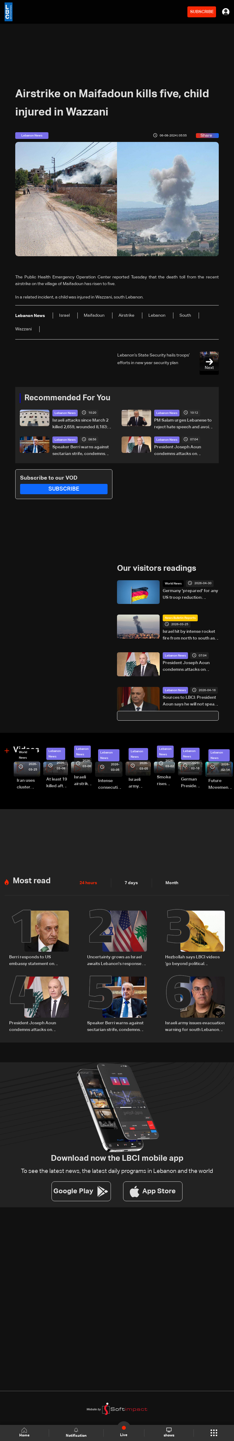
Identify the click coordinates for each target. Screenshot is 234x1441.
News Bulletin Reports (180, 617)
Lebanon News (65, 413)
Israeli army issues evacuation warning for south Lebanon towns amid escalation (195, 1027)
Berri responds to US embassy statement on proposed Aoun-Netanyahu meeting (36, 961)
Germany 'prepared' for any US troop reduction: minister (190, 595)
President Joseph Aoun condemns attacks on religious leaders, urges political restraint (177, 451)
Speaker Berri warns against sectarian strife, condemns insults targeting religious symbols (80, 451)
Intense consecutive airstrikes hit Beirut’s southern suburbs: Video (110, 785)
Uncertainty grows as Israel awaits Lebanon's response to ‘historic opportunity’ (117, 961)
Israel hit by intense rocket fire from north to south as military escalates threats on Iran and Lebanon (190, 635)
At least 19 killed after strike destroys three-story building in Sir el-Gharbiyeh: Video (57, 783)
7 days (131, 883)
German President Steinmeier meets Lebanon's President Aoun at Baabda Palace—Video (191, 783)
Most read (32, 881)
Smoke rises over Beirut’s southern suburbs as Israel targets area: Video (166, 781)
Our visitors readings (156, 569)
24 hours (88, 883)
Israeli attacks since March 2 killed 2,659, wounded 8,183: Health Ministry (80, 424)
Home (24, 1433)
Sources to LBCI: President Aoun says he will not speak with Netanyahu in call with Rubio (190, 701)
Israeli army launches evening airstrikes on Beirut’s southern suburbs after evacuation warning (140, 783)
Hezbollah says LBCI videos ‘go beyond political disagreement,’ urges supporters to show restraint (193, 961)
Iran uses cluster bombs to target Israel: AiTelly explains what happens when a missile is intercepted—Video (28, 784)
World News (173, 583)
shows (169, 1432)
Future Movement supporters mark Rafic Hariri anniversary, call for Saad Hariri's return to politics (220, 785)
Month (171, 883)
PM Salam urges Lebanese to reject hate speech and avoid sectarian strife (183, 424)
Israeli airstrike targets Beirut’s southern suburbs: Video (83, 781)
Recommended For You (67, 398)
